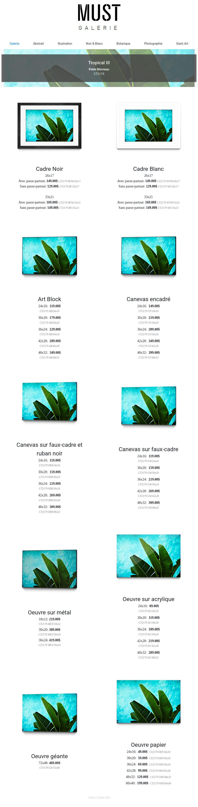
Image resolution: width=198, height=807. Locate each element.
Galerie (14, 43)
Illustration (65, 43)
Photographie (153, 43)
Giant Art (182, 43)
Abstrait (38, 43)
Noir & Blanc (94, 43)
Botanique (123, 43)
